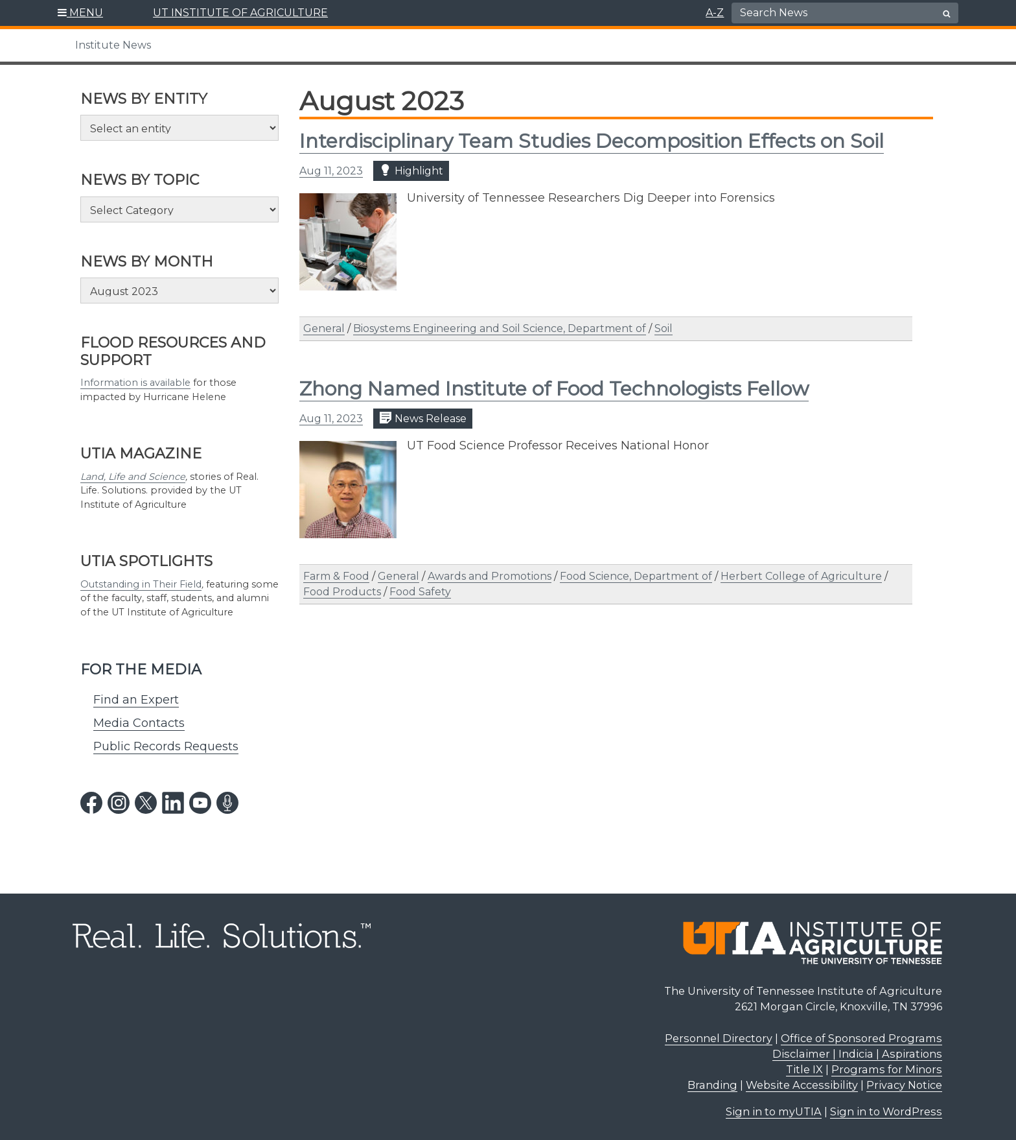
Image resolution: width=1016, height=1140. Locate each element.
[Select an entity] (179, 128)
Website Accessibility (802, 1084)
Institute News (113, 45)
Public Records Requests (165, 746)
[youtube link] (200, 803)
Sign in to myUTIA (774, 1111)
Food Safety (420, 592)
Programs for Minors (886, 1069)
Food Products (342, 592)
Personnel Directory (718, 1038)
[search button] (946, 13)
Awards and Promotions (489, 576)
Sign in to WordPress (886, 1111)
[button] (80, 13)
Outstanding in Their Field (141, 584)
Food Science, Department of (636, 576)
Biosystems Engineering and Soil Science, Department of (499, 328)
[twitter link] (146, 803)
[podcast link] (227, 803)
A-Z (715, 12)
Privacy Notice (904, 1084)
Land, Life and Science (132, 476)
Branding (712, 1084)
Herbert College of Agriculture (801, 576)
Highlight (411, 170)
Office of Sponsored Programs (861, 1038)
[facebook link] (91, 803)
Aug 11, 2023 (331, 171)
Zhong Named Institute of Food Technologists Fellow (554, 389)
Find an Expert (136, 700)
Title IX (804, 1069)
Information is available (135, 382)
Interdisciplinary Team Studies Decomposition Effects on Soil (591, 141)
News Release (423, 418)
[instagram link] (119, 803)
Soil (663, 328)
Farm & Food (336, 576)
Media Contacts (139, 723)
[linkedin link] (173, 803)
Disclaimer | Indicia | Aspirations (857, 1053)
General (324, 328)
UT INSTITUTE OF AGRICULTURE (240, 12)
